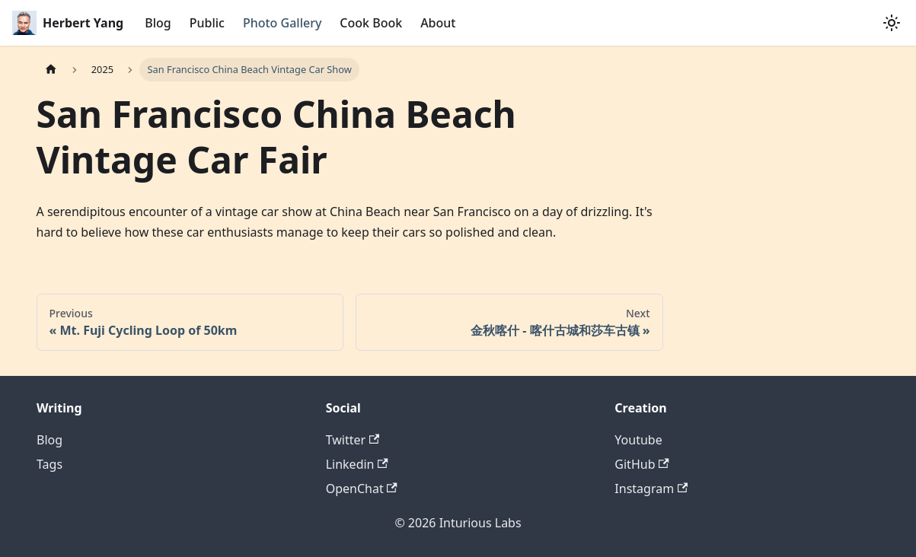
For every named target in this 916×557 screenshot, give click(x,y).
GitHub (641, 464)
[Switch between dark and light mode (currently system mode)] (891, 23)
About (437, 22)
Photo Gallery (282, 22)
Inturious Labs (480, 522)
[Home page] (51, 69)
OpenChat (361, 488)
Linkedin (357, 464)
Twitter (353, 439)
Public (207, 22)
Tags (49, 464)
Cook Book (371, 22)
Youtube (638, 439)
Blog (158, 22)
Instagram (651, 488)
